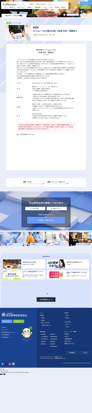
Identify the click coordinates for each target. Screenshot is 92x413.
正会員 (66, 315)
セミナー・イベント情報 (70, 331)
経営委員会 (52, 334)
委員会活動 (37, 7)
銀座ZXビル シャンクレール (39, 86)
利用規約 (57, 358)
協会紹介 (12, 7)
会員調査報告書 (68, 339)
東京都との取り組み (45, 322)
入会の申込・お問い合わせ (41, 4)
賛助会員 (67, 318)
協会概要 (43, 320)
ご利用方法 (31, 4)
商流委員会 (52, 341)
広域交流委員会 (53, 346)
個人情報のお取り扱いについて (8, 332)
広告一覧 (85, 352)
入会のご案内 (67, 322)
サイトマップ (50, 4)
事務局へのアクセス (69, 343)
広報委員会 (43, 341)
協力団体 (57, 7)
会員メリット (68, 324)
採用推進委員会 (53, 336)
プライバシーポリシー (49, 358)
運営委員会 (43, 334)
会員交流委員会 (53, 339)
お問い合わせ (67, 341)
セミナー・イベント (48, 7)
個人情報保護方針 (5, 334)
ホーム (6, 7)
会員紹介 (30, 7)
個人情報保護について (6, 337)
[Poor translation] (4, 374)
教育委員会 (43, 344)
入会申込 (67, 327)
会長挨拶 (43, 317)
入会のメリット (20, 7)
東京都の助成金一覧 (46, 325)
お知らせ (63, 7)
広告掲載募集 (72, 352)
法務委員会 (52, 344)
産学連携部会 (45, 336)
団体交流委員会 (44, 339)
